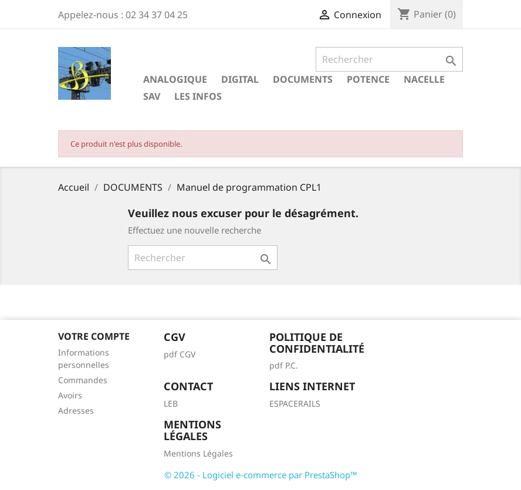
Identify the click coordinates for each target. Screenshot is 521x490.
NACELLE (424, 79)
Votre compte (94, 336)
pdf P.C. (283, 365)
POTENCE (368, 79)
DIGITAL (240, 79)
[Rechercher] (389, 59)
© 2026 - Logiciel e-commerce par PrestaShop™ (260, 475)
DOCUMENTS (303, 79)
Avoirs (70, 395)
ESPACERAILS (294, 403)
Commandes (82, 380)
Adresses (76, 410)
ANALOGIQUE (175, 79)
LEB (171, 403)
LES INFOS (198, 96)
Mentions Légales (198, 453)
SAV (151, 96)
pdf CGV (179, 354)
